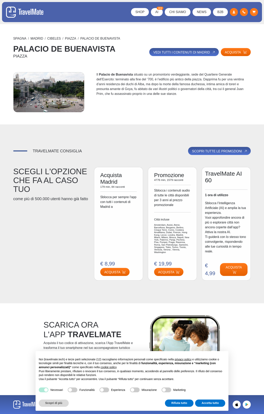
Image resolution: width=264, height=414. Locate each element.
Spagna (20, 38)
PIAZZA (70, 38)
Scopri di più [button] (53, 403)
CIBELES (54, 38)
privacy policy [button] (183, 359)
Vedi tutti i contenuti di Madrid (184, 52)
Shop (139, 12)
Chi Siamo (177, 12)
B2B (220, 12)
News (202, 12)
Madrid (37, 38)
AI (159, 11)
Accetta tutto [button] (210, 403)
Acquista (236, 52)
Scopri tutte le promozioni (220, 151)
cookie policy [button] (108, 367)
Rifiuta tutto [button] (179, 403)
